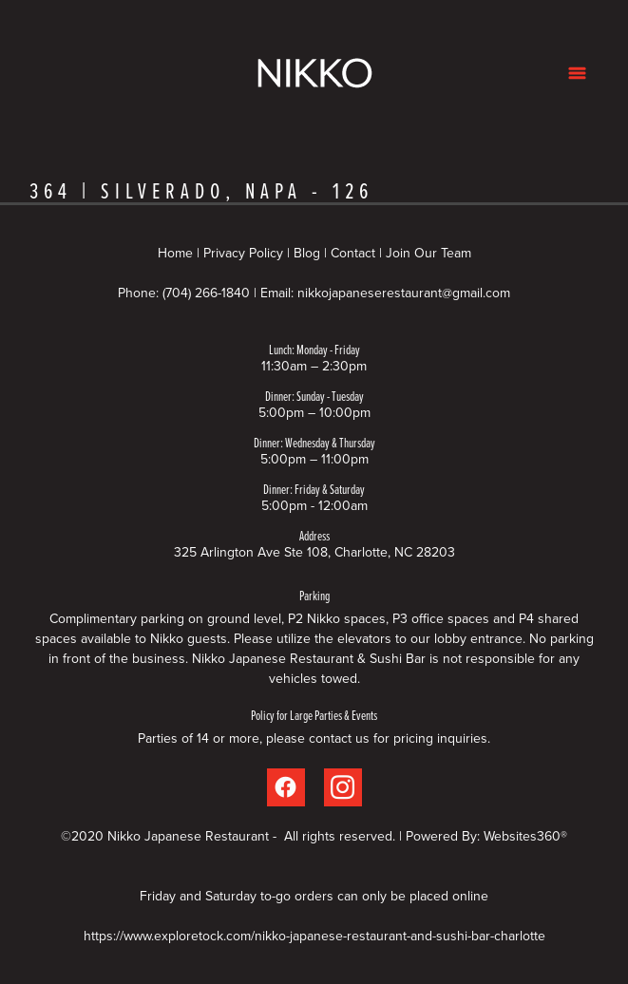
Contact (353, 252)
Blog (307, 252)
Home (177, 252)
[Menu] (577, 72)
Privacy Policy (243, 252)
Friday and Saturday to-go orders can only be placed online (314, 895)
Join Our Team (428, 252)
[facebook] (286, 787)
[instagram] (343, 787)
